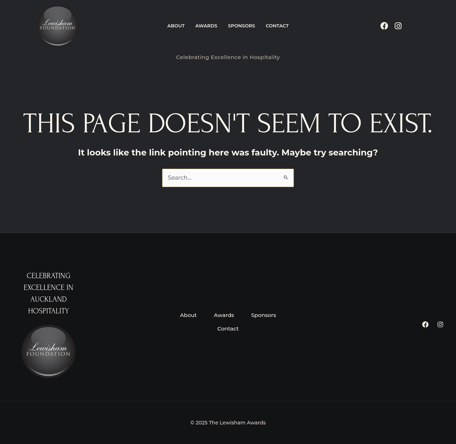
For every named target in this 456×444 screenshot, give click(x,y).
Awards (206, 25)
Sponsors (241, 25)
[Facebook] (425, 324)
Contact (277, 25)
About (176, 25)
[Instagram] (440, 324)
